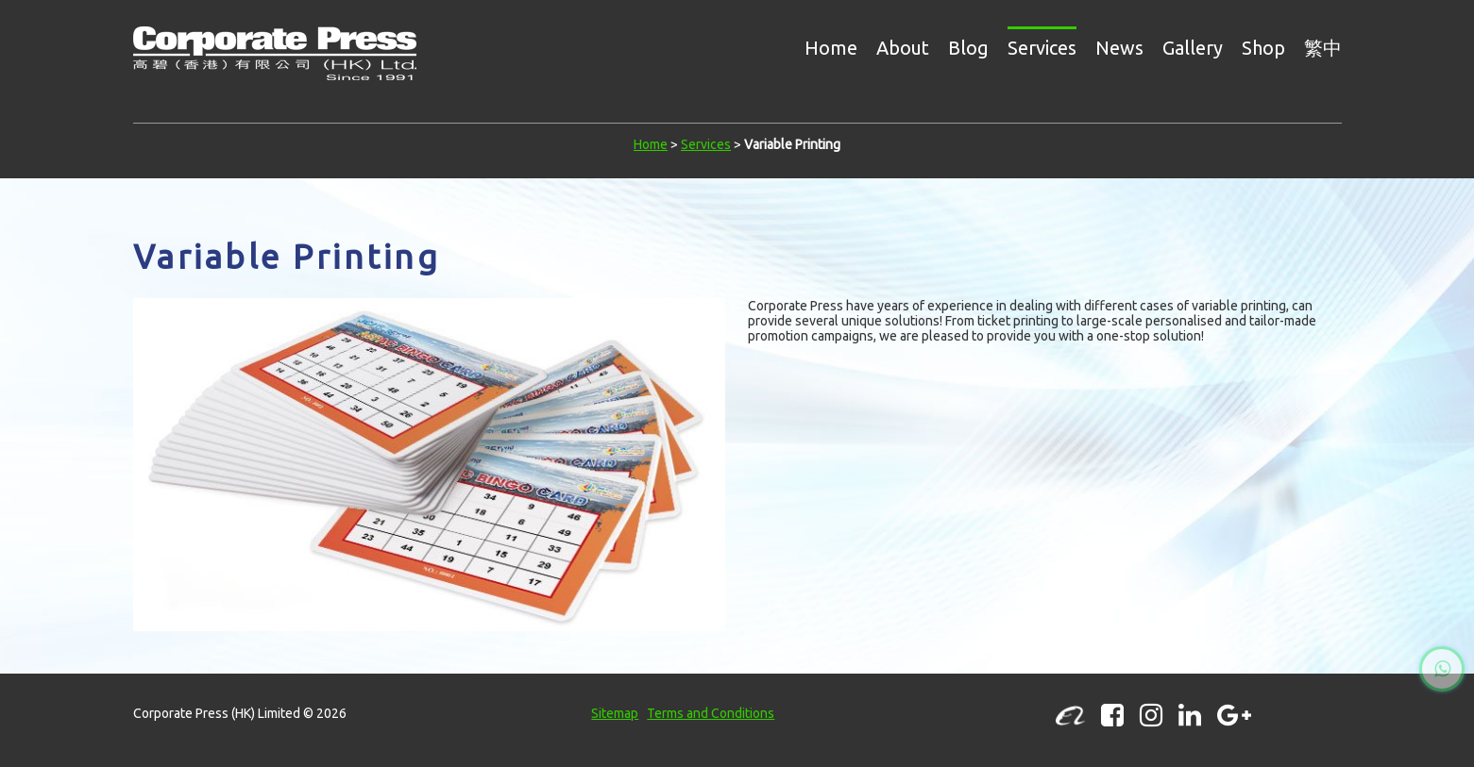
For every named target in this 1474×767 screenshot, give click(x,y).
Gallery (1192, 47)
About (902, 47)
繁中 (1323, 47)
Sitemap (614, 713)
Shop (1263, 47)
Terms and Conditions (710, 713)
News (1119, 47)
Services (1042, 47)
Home (831, 47)
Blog (968, 47)
